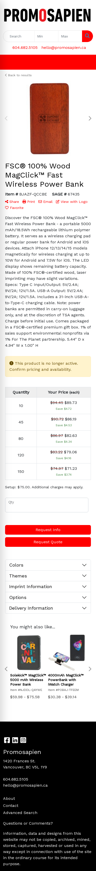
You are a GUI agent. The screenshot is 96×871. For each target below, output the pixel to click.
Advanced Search (20, 812)
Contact (10, 805)
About (9, 798)
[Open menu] (86, 62)
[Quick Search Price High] (70, 36)
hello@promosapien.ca (63, 47)
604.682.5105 (25, 47)
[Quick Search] (19, 36)
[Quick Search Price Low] (46, 36)
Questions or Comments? (28, 823)
